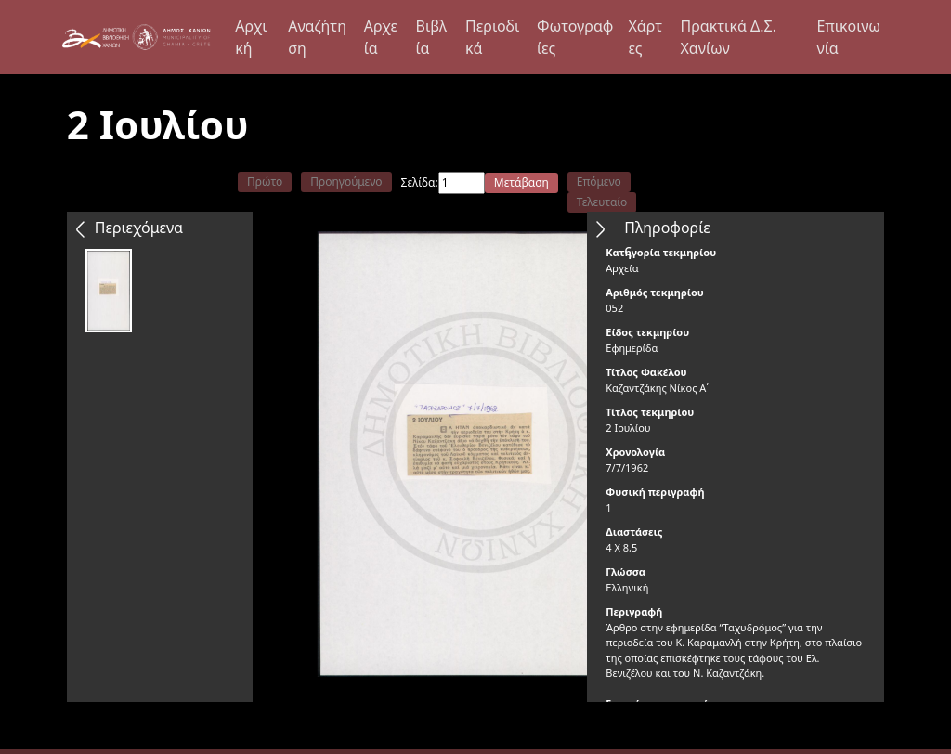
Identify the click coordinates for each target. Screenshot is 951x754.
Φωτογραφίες (575, 37)
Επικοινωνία (848, 37)
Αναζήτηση (317, 37)
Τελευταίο (602, 202)
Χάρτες (645, 37)
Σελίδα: (419, 182)
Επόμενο (599, 181)
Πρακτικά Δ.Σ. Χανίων (728, 37)
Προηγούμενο (346, 181)
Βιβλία (432, 37)
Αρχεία (380, 37)
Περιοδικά (492, 37)
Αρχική (251, 37)
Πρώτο (264, 181)
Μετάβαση (521, 182)
